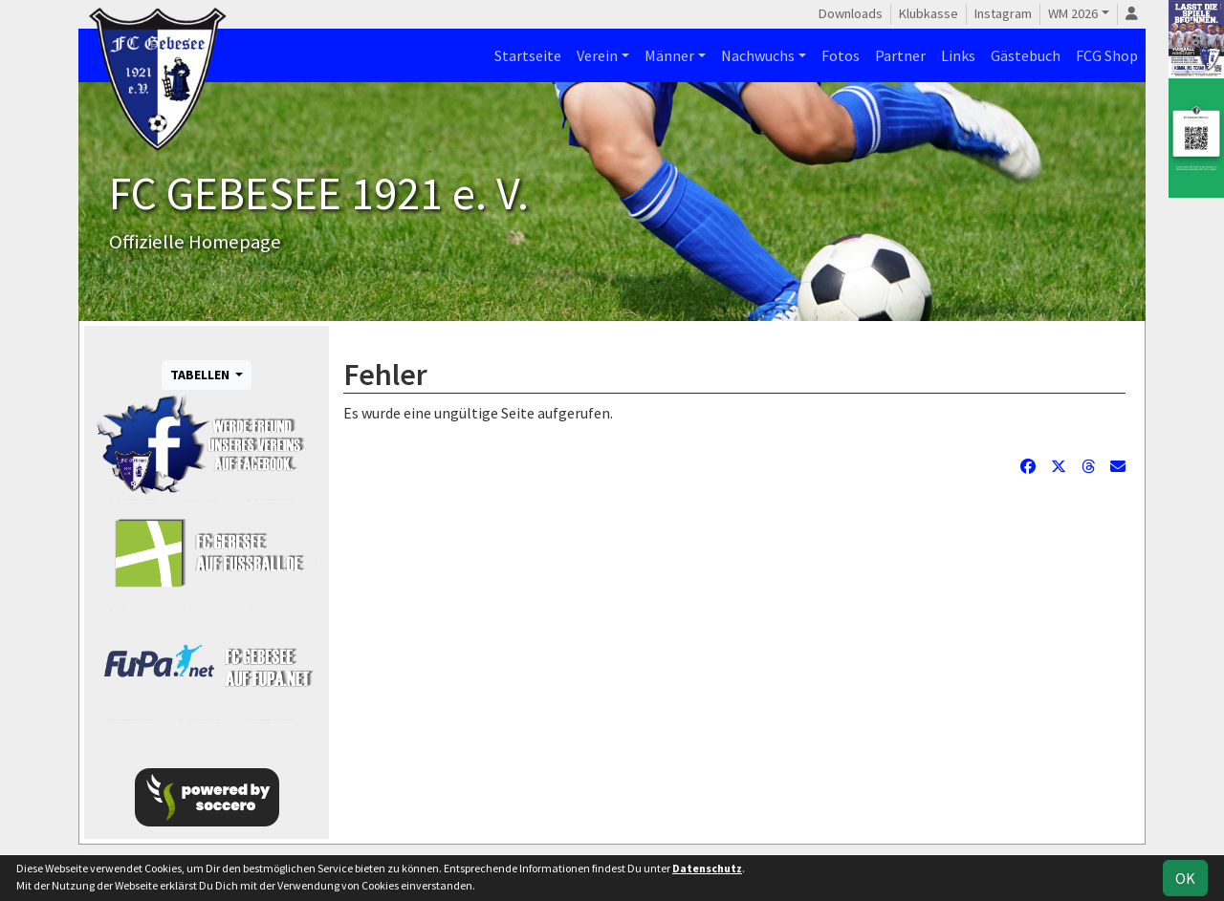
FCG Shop (1107, 55)
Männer (669, 55)
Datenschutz (707, 868)
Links (958, 55)
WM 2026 (1073, 13)
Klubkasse (928, 13)
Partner (900, 55)
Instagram (1003, 13)
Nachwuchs (758, 55)
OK (1185, 878)
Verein (597, 55)
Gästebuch (1025, 55)
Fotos (840, 55)
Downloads (851, 13)
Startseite (527, 55)
